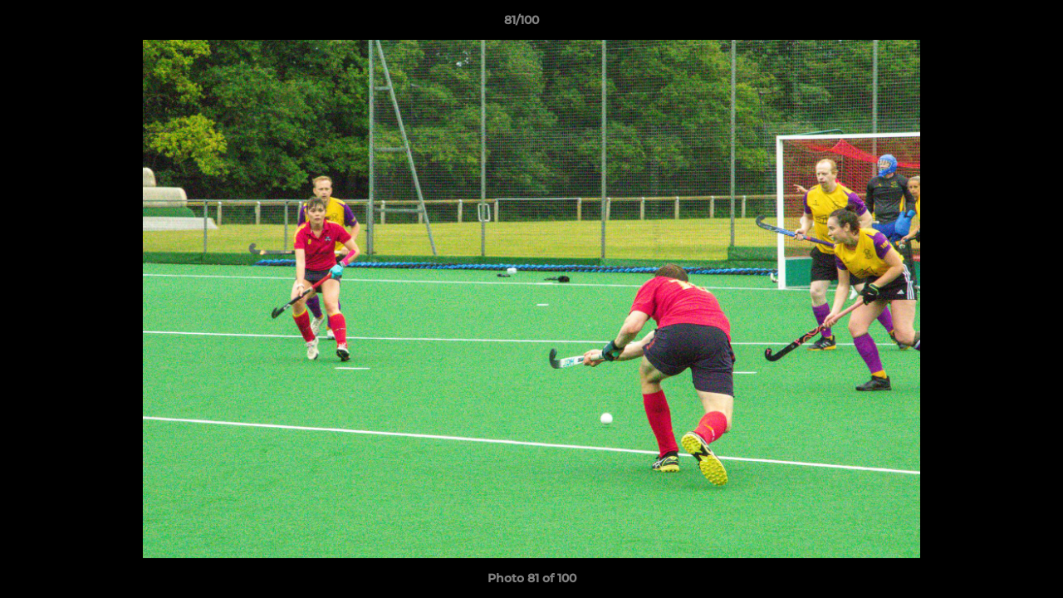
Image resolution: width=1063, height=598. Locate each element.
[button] (993, 24)
